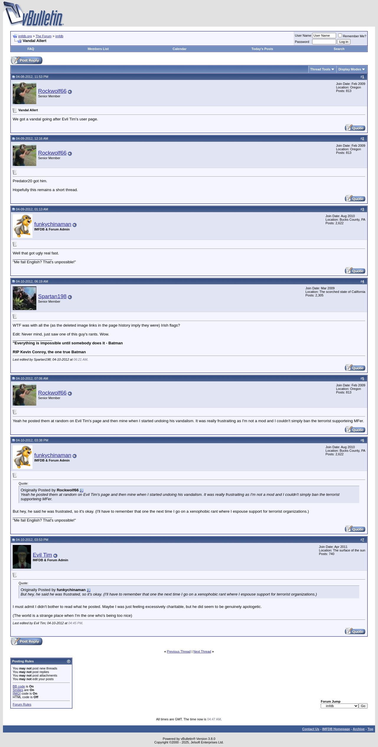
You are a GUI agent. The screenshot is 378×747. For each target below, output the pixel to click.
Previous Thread (179, 651)
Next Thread (202, 651)
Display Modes (349, 69)
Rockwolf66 (52, 91)
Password (302, 41)
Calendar (179, 49)
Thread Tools (320, 69)
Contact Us (310, 729)
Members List (98, 49)
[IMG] (17, 693)
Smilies (18, 690)
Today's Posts (262, 49)
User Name (303, 35)
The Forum (44, 36)
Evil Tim (42, 555)
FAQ (30, 49)
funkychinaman (52, 224)
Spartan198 (52, 296)
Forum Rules (22, 704)
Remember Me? (352, 36)
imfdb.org (25, 36)
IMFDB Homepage (336, 729)
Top (370, 729)
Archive (359, 729)
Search (339, 49)
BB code (19, 686)
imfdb (59, 36)
